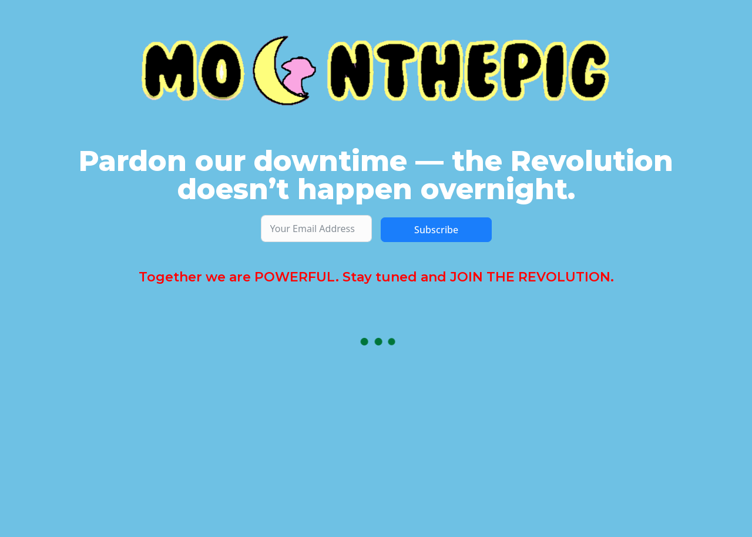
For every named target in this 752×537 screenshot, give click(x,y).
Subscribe (436, 229)
